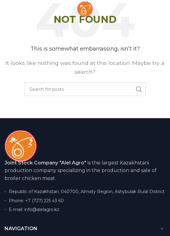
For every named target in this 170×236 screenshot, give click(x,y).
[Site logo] (85, 9)
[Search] (85, 89)
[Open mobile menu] (15, 9)
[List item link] (85, 200)
